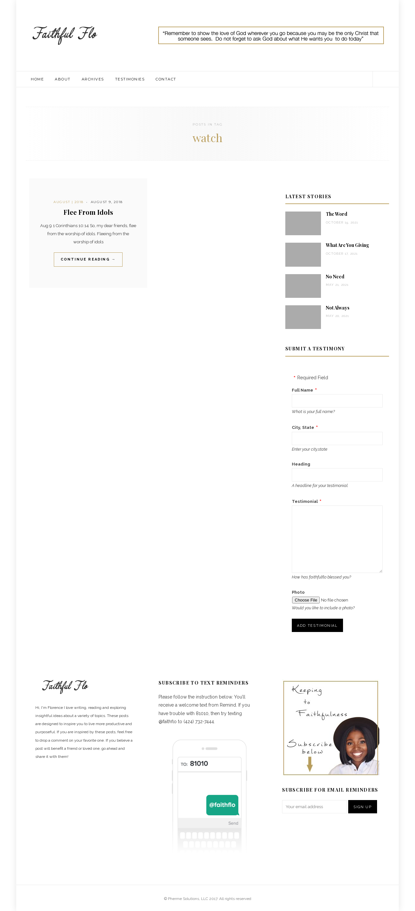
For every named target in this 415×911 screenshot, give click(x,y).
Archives (93, 79)
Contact (166, 79)
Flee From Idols (88, 212)
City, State (303, 427)
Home (37, 79)
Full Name (302, 390)
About (63, 79)
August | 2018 (68, 202)
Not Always (338, 308)
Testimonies (130, 79)
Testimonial (305, 501)
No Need (335, 276)
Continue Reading (88, 259)
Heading (301, 464)
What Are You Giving (347, 245)
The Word (336, 214)
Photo (298, 592)
